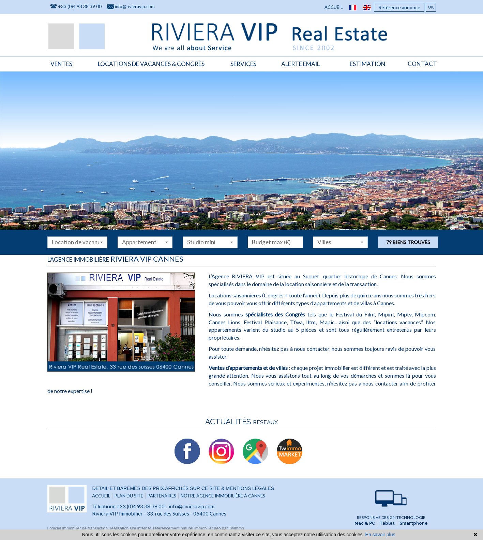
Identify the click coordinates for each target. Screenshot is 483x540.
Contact (422, 63)
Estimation (368, 63)
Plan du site (129, 495)
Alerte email (300, 63)
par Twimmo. (233, 528)
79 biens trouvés (408, 242)
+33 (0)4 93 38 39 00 (80, 7)
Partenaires (162, 495)
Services (243, 63)
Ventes (61, 63)
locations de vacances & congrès (151, 63)
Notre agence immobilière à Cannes (223, 495)
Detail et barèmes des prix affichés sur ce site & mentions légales (183, 488)
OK (431, 7)
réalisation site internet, (131, 528)
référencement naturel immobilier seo (187, 528)
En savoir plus (380, 534)
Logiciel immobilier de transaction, (78, 528)
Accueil (333, 7)
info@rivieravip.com (135, 7)
